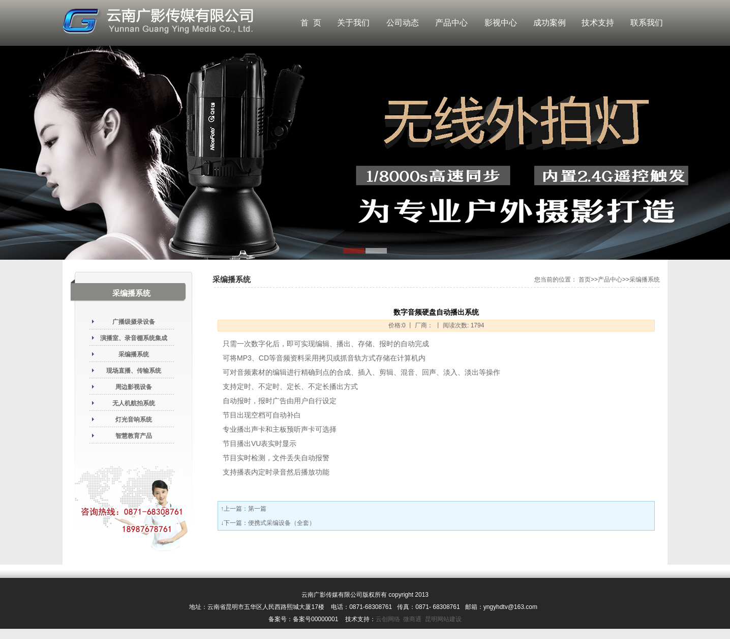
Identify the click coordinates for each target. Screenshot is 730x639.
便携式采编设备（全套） (281, 522)
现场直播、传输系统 (133, 370)
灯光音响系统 (133, 419)
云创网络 (388, 619)
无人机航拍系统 (133, 403)
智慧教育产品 (133, 435)
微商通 (412, 619)
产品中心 (610, 279)
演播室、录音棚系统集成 (133, 338)
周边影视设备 (133, 387)
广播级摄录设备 (133, 321)
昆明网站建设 (443, 619)
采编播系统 (133, 354)
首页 (585, 279)
